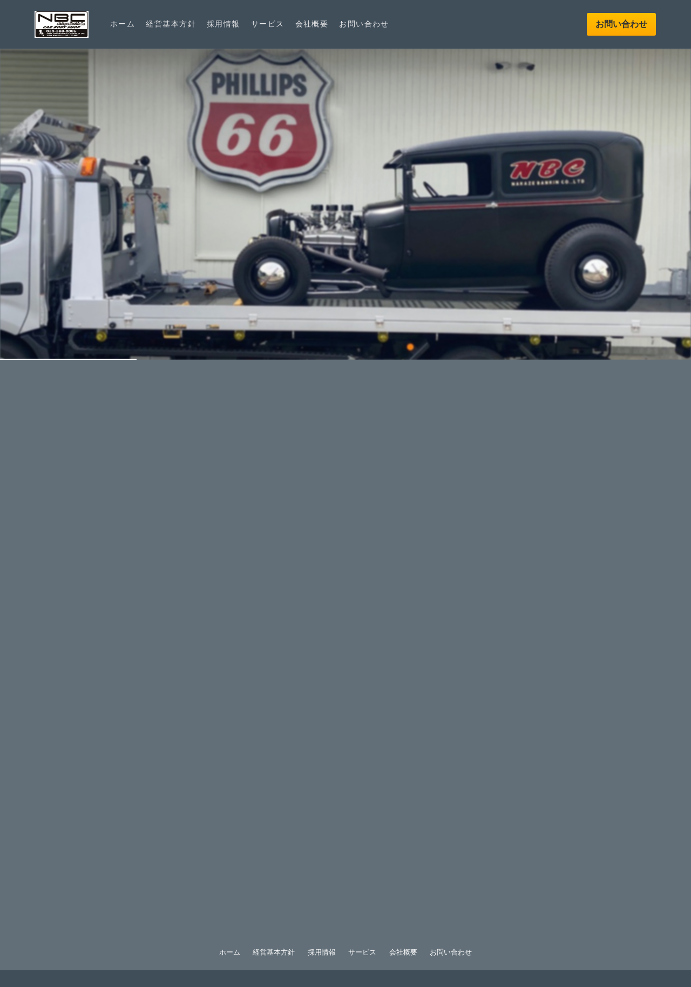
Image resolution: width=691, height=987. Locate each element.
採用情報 (223, 23)
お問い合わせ (364, 23)
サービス (267, 23)
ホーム (122, 23)
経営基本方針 (171, 23)
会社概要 (312, 23)
